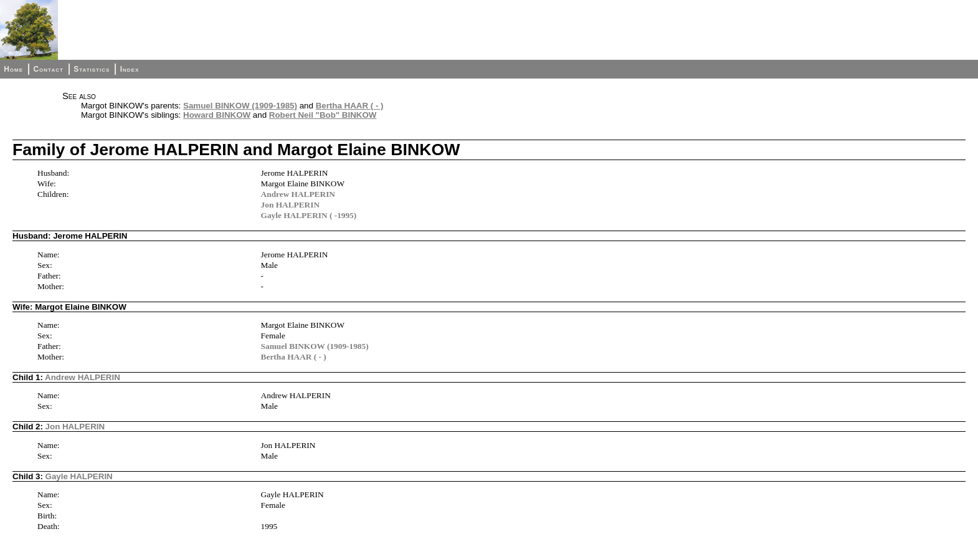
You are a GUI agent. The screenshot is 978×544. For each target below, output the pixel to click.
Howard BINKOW (216, 115)
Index (130, 69)
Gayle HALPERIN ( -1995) (309, 215)
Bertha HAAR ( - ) (350, 105)
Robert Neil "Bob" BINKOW (323, 115)
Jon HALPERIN (290, 204)
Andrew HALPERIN (298, 194)
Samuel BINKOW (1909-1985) (240, 105)
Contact (48, 69)
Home (13, 69)
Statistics (92, 69)
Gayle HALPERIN (79, 476)
